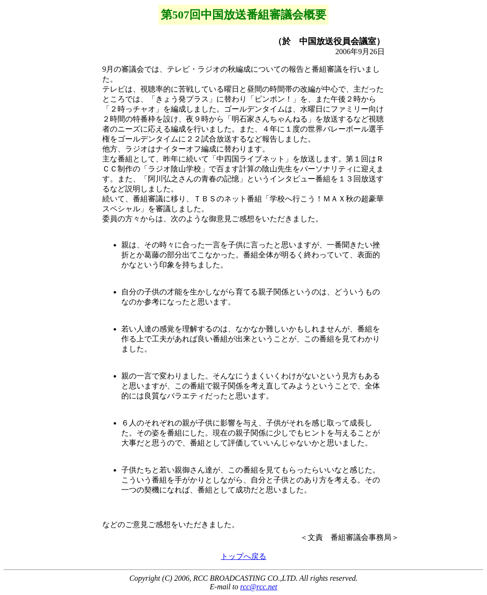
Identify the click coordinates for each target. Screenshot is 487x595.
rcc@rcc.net (258, 587)
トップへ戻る (243, 556)
